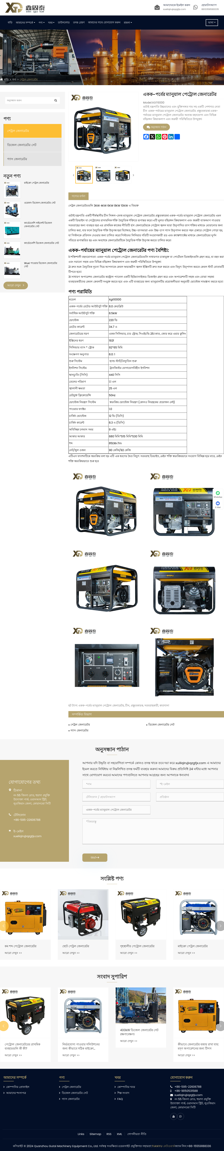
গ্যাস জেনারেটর (17, 159)
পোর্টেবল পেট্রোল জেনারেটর (20, 947)
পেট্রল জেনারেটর (30, 80)
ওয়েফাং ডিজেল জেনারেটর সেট (39, 202)
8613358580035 (210, 9)
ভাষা (210, 22)
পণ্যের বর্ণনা (78, 195)
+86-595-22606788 (26, 820)
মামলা (127, 22)
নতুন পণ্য (12, 176)
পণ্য (41, 22)
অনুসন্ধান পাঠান (156, 127)
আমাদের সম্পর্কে (24, 22)
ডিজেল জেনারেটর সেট (21, 145)
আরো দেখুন (15, 285)
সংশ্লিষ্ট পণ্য (112, 879)
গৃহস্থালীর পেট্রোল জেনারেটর (194, 947)
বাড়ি (10, 22)
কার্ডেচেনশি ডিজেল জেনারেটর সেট (41, 243)
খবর (50, 22)
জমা (95, 857)
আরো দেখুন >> (11, 954)
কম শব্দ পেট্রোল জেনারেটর (77, 947)
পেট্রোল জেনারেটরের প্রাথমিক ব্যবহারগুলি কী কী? (79, 1049)
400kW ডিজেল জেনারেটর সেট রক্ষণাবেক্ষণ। (196, 1035)
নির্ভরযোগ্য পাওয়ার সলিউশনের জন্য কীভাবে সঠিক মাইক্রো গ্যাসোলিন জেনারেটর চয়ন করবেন (137, 1049)
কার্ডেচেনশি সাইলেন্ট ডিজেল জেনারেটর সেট (38, 224)
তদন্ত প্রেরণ (79, 22)
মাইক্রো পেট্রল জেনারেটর (36, 183)
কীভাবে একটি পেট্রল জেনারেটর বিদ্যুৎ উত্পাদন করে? (22, 1049)
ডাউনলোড (64, 22)
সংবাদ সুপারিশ (112, 979)
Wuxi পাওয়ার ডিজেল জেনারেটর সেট (40, 265)
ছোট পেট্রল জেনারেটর (132, 947)
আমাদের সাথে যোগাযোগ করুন (104, 22)
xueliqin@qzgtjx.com (174, 9)
